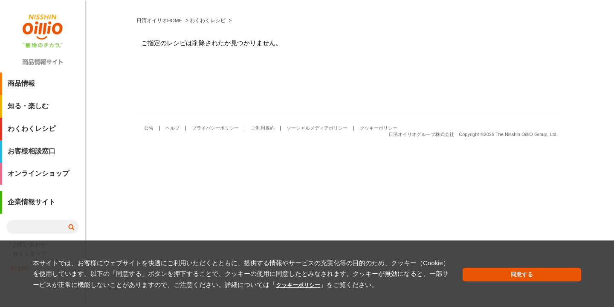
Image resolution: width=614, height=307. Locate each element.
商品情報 (21, 87)
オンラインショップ (38, 177)
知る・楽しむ (28, 109)
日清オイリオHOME (159, 149)
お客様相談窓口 (31, 155)
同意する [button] (561, 274)
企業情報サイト (31, 206)
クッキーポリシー (141, 284)
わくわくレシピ (31, 132)
